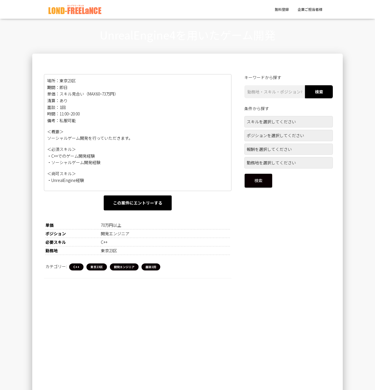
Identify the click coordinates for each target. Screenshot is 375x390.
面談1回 (151, 267)
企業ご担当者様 (310, 7)
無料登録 (282, 7)
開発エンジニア (124, 267)
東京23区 (97, 267)
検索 (319, 92)
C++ (76, 267)
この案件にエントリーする (137, 203)
